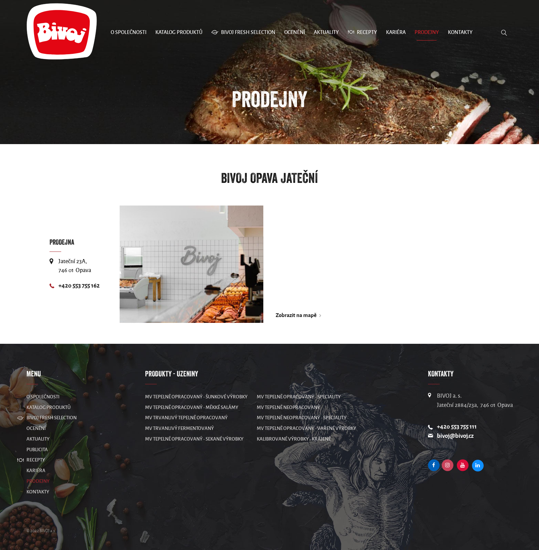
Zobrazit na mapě (296, 315)
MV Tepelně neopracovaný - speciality (301, 417)
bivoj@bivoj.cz (455, 436)
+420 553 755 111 (457, 426)
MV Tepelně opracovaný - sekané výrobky (194, 439)
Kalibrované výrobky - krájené (294, 439)
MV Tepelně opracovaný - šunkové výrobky (196, 396)
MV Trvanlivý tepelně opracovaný (186, 417)
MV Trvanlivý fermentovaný (179, 428)
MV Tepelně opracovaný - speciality (299, 396)
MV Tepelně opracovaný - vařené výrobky (306, 428)
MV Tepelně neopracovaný (288, 407)
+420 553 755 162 (79, 285)
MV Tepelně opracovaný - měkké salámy (191, 407)
